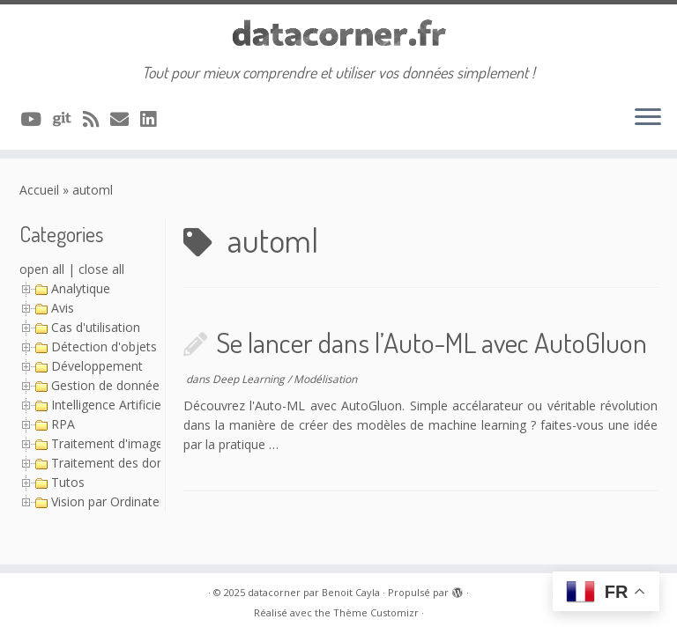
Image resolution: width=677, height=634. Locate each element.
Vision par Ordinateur (111, 501)
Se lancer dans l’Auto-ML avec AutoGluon (431, 342)
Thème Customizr (376, 612)
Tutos (68, 482)
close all (101, 269)
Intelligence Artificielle (112, 404)
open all (41, 269)
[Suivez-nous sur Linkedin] (153, 119)
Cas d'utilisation (95, 327)
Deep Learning (249, 379)
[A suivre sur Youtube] (36, 119)
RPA (63, 424)
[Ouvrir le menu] (648, 118)
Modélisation (325, 379)
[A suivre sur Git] (68, 119)
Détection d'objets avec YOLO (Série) (157, 346)
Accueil (39, 189)
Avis (62, 307)
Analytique (80, 288)
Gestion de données (108, 385)
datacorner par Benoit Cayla (314, 592)
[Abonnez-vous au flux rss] (96, 119)
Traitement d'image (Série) (127, 443)
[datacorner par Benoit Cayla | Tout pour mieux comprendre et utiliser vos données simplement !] (338, 34)
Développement (97, 366)
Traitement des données (121, 462)
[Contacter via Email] (125, 119)
